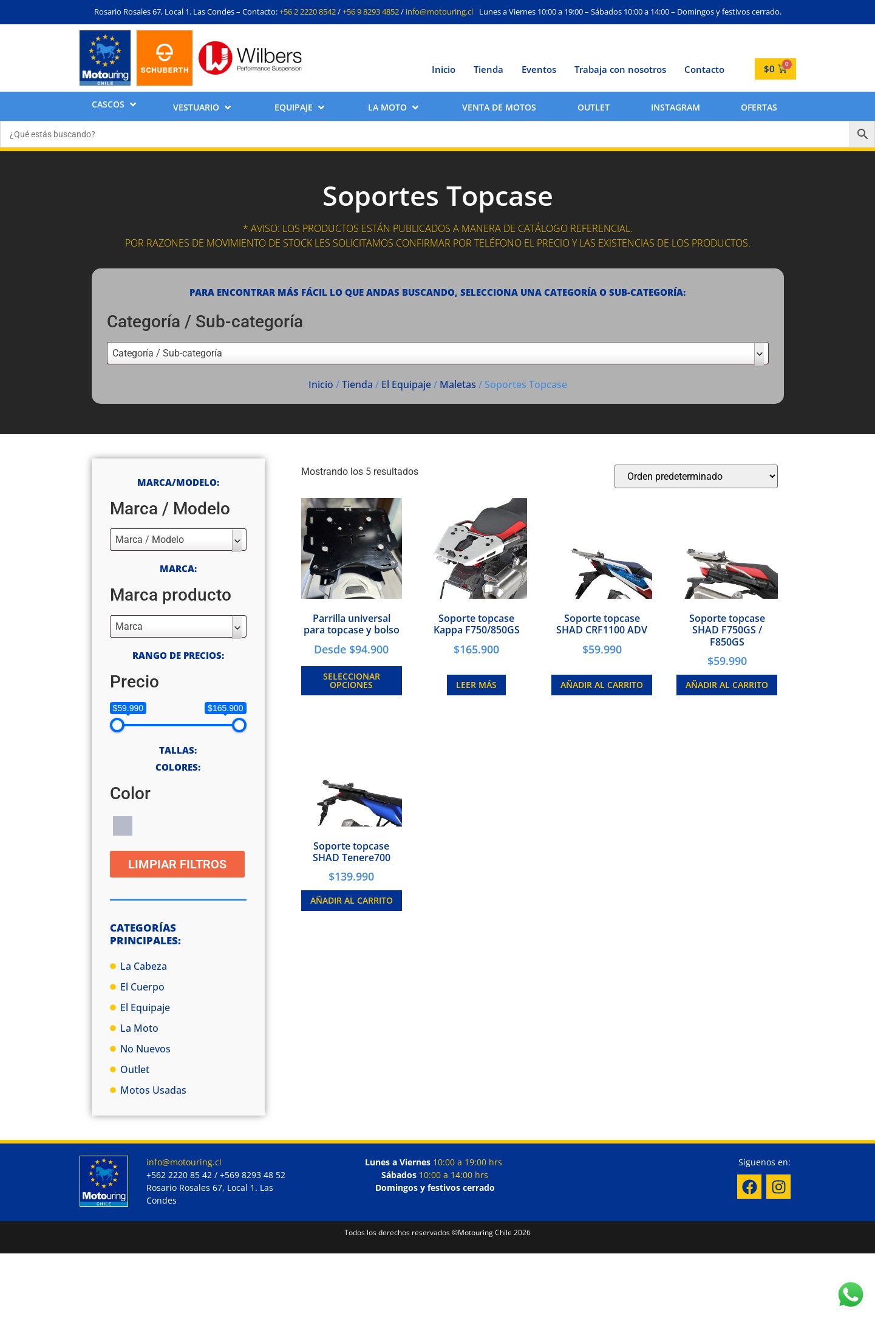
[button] (115, 104)
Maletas (458, 384)
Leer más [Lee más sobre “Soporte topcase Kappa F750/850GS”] (476, 684)
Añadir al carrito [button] (601, 684)
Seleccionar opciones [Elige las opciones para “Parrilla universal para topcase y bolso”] (351, 680)
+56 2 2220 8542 (307, 11)
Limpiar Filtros (177, 864)
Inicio (443, 69)
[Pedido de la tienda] (696, 476)
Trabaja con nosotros (620, 69)
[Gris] (122, 825)
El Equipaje (406, 384)
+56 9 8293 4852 (370, 11)
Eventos (539, 69)
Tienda (488, 69)
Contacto (704, 69)
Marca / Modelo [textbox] (149, 539)
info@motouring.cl (439, 11)
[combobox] (438, 353)
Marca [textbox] (129, 626)
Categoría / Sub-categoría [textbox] (167, 353)
